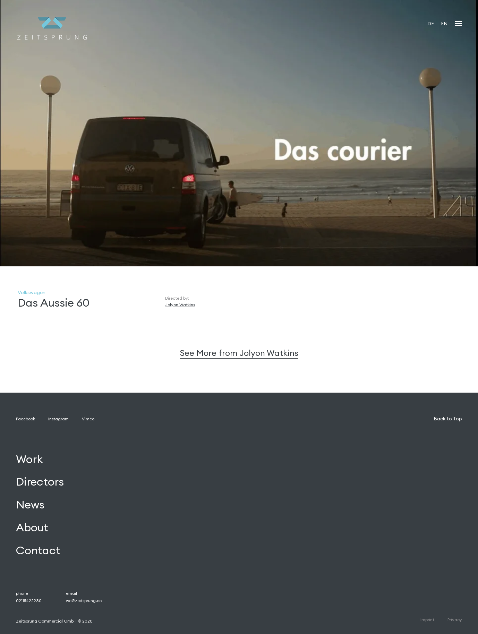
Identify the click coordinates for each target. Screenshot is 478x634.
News (30, 505)
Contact (38, 550)
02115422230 (29, 600)
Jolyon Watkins (180, 304)
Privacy (454, 619)
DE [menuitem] (430, 23)
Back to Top (448, 418)
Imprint (427, 619)
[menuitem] (430, 23)
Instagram (58, 418)
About (32, 528)
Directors (40, 482)
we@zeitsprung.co (84, 600)
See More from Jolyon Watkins (239, 353)
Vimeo (88, 418)
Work (29, 459)
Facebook (25, 418)
